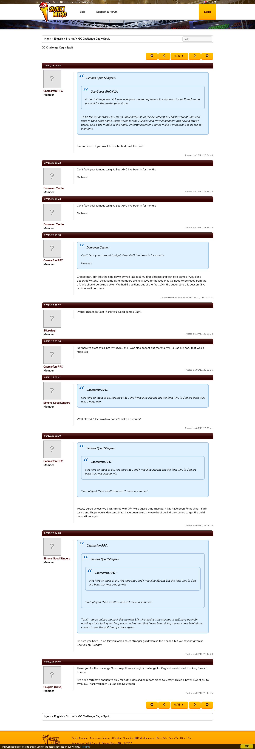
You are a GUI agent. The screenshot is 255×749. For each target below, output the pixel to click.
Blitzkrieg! (49, 331)
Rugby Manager (80, 738)
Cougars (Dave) (52, 687)
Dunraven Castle (53, 188)
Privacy (105, 743)
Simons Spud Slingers (56, 403)
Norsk (208, 2)
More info (85, 747)
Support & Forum (106, 12)
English (58, 39)
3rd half (70, 39)
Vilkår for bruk (93, 743)
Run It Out (186, 738)
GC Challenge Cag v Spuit (94, 39)
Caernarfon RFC (53, 91)
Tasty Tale (162, 738)
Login (207, 12)
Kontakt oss (78, 743)
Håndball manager (145, 738)
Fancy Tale (174, 738)
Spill (82, 12)
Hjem (47, 39)
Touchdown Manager (101, 738)
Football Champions (124, 738)
